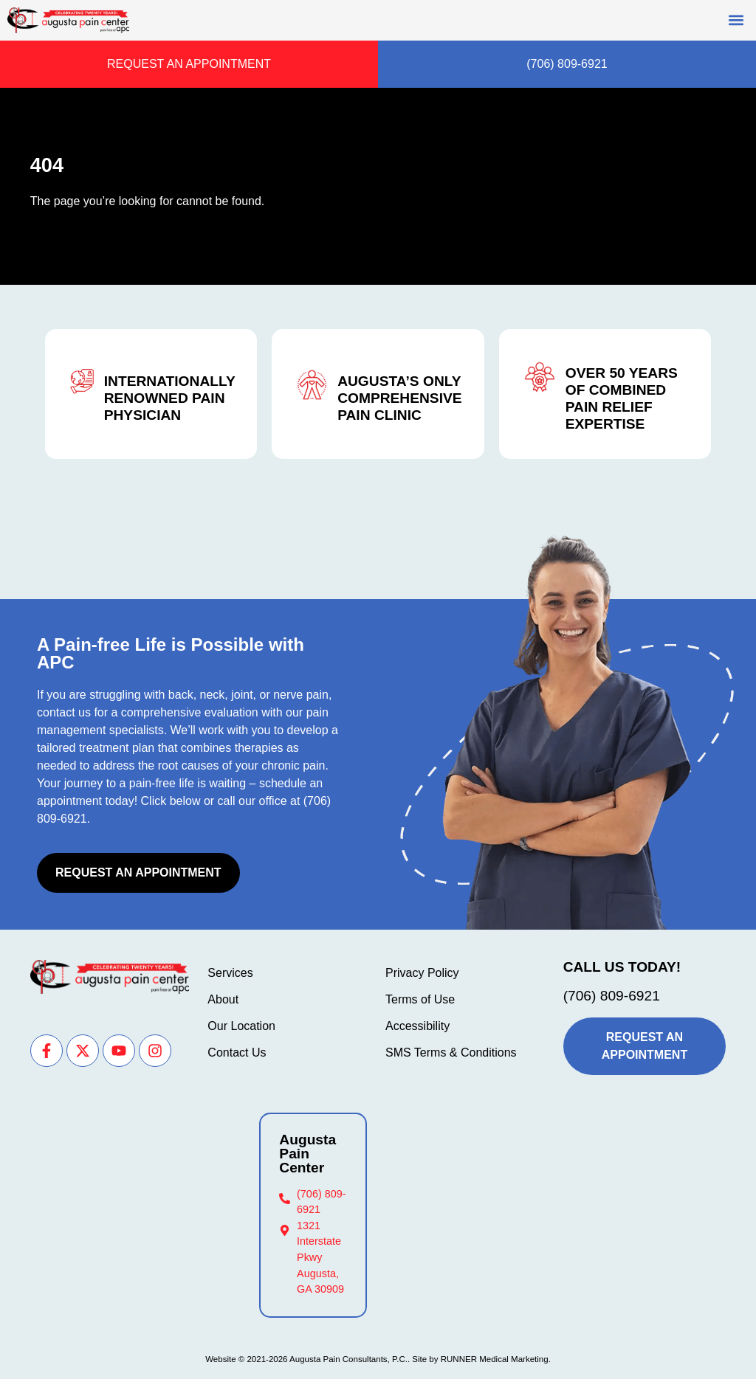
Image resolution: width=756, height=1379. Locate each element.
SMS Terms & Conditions (451, 1052)
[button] (736, 19)
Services (229, 973)
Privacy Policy (422, 973)
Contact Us (236, 1052)
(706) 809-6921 (611, 995)
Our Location (241, 1026)
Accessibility (417, 1026)
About (222, 999)
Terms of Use (420, 999)
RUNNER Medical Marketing (495, 1359)
